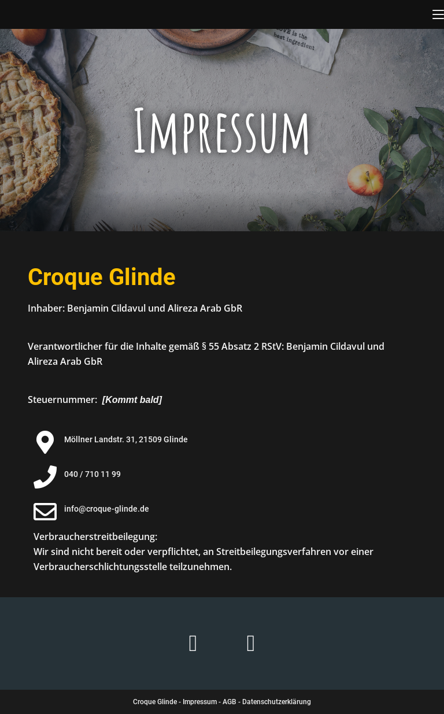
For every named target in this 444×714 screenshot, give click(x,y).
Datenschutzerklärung (276, 702)
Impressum (200, 702)
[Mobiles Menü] (438, 14)
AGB (229, 702)
